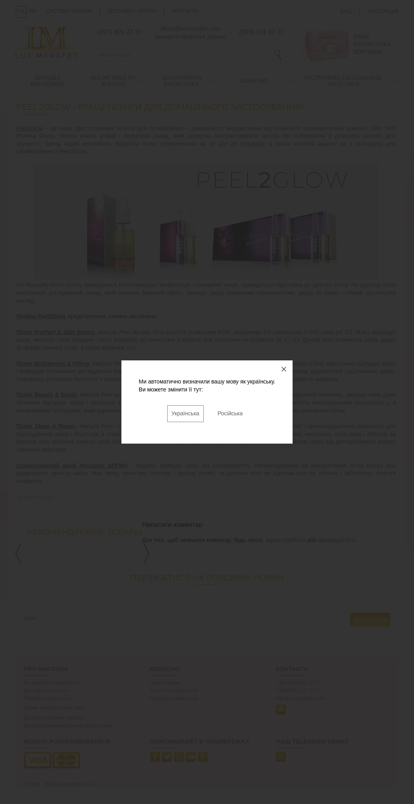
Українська (185, 413)
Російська (230, 413)
